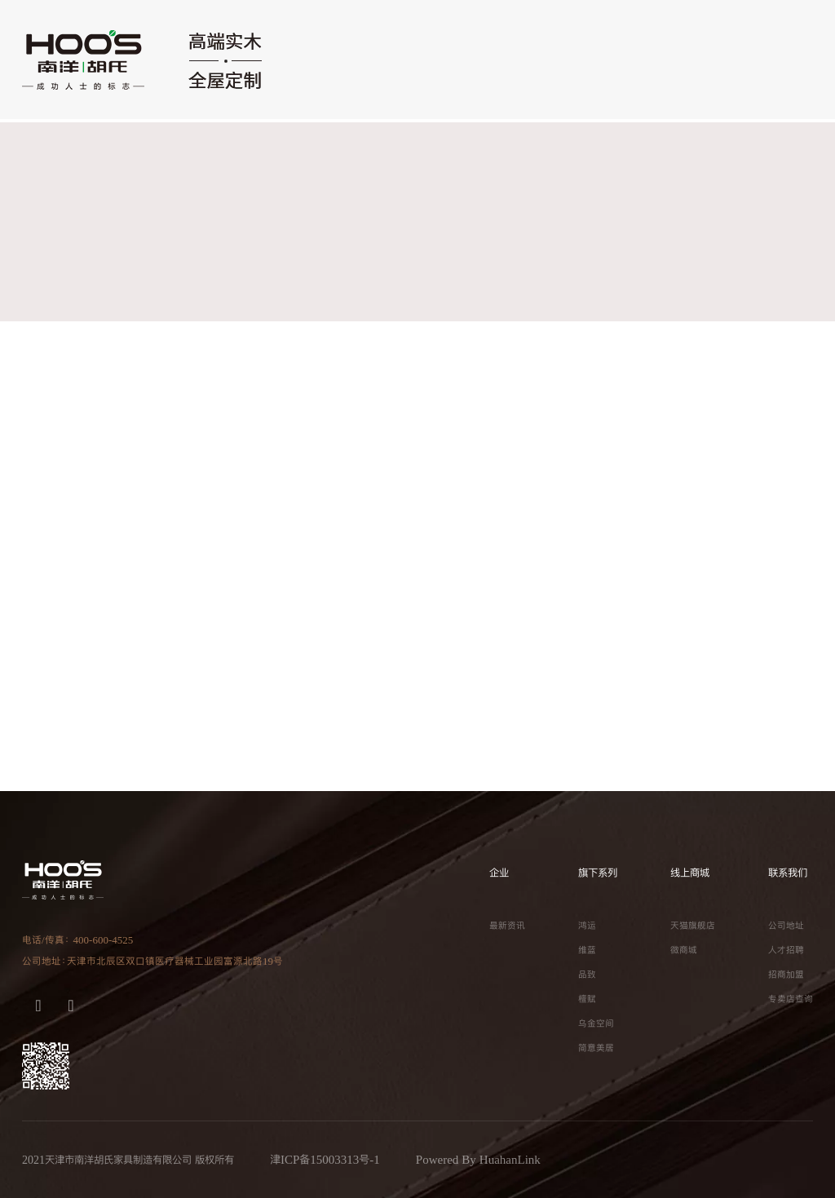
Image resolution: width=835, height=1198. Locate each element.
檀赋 (587, 999)
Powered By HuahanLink (478, 1159)
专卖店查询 (790, 999)
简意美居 (596, 1048)
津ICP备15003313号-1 (325, 1159)
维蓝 (587, 950)
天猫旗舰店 (692, 926)
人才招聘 (786, 950)
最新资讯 (507, 926)
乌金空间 (596, 1023)
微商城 (683, 950)
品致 (587, 974)
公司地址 (786, 926)
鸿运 (587, 926)
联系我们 (787, 872)
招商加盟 (786, 974)
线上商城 (689, 872)
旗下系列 (597, 872)
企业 (499, 872)
